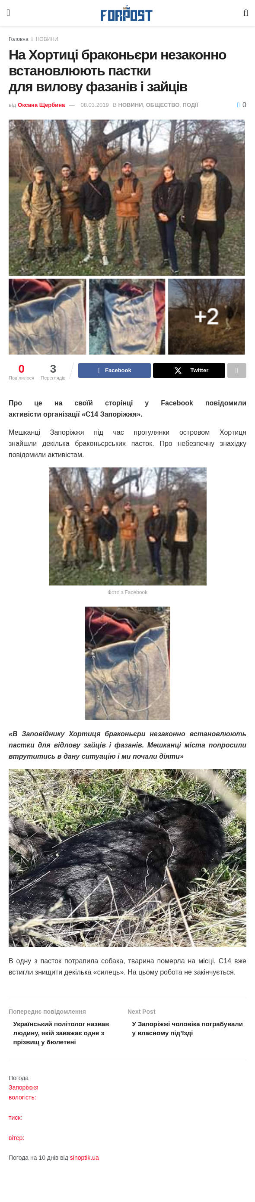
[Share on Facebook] (114, 371)
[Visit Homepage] (127, 13)
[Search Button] (246, 13)
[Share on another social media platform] (236, 371)
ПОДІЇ (190, 105)
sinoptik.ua (84, 1171)
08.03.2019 (95, 105)
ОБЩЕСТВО (163, 105)
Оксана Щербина (41, 105)
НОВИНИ (47, 39)
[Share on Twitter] (189, 371)
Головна (19, 39)
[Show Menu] (8, 13)
